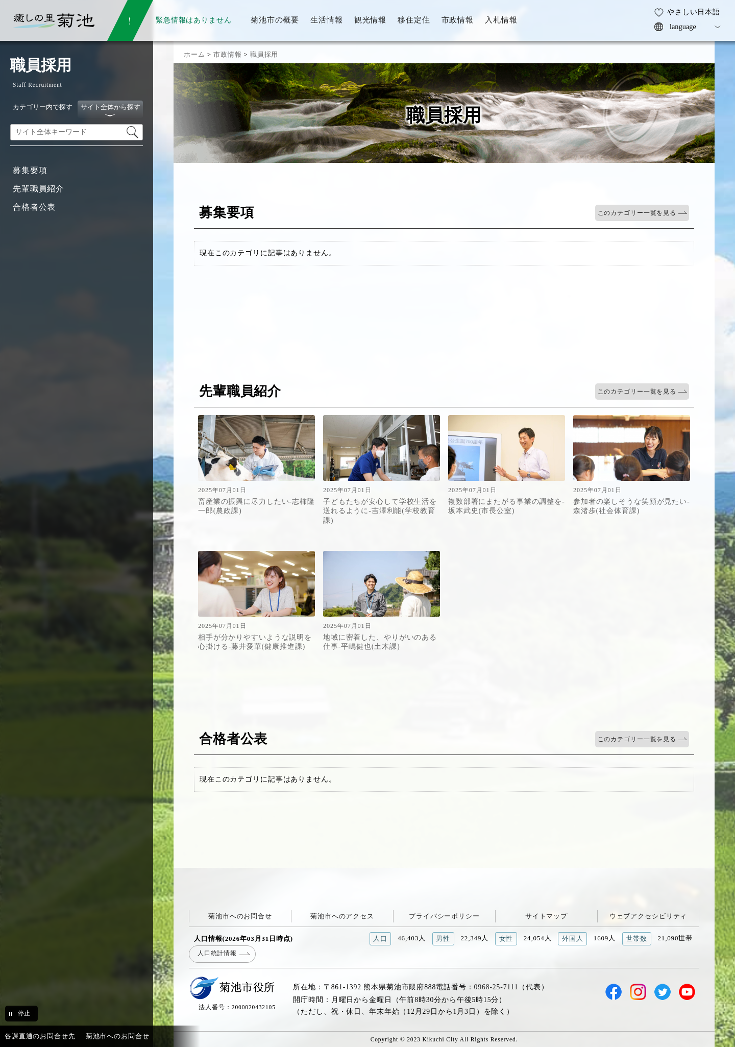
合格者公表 (34, 207)
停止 (24, 1013)
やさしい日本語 (693, 12)
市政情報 (227, 54)
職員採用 (264, 54)
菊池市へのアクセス (342, 916)
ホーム (194, 54)
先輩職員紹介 (38, 188)
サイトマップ (546, 916)
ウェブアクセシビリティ (648, 916)
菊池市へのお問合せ (240, 916)
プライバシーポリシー (444, 916)
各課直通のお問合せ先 (40, 1036)
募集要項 (30, 170)
